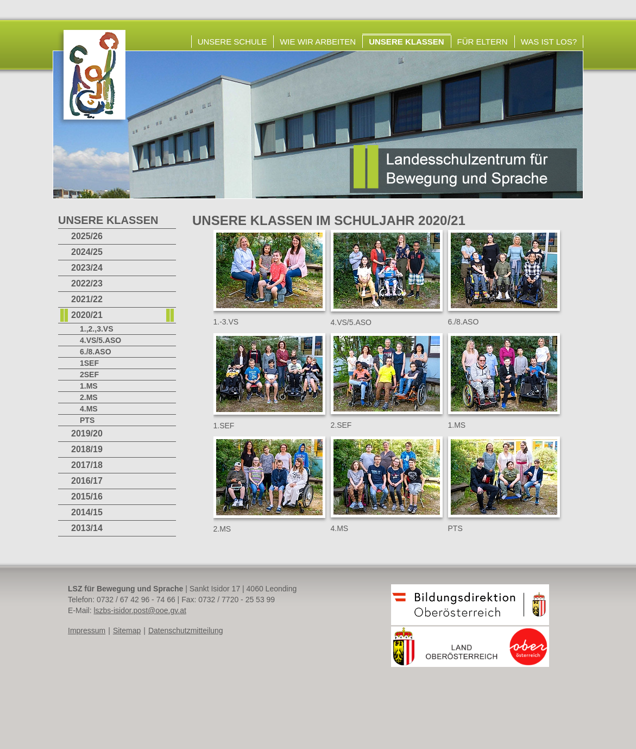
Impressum (86, 630)
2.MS (89, 397)
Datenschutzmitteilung (185, 630)
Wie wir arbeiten (318, 41)
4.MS (89, 408)
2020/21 (87, 315)
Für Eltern (482, 41)
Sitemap (127, 630)
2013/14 (87, 528)
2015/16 (87, 496)
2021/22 (87, 299)
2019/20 (87, 433)
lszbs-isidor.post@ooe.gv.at (139, 610)
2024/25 (87, 252)
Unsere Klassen (406, 41)
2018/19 (87, 449)
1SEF (89, 363)
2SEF (89, 374)
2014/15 (87, 512)
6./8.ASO (95, 351)
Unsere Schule (232, 41)
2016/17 (87, 480)
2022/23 (87, 283)
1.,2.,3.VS (96, 328)
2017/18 (87, 465)
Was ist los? (549, 41)
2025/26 (87, 236)
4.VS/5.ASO (100, 340)
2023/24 (87, 267)
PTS (87, 420)
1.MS (89, 386)
